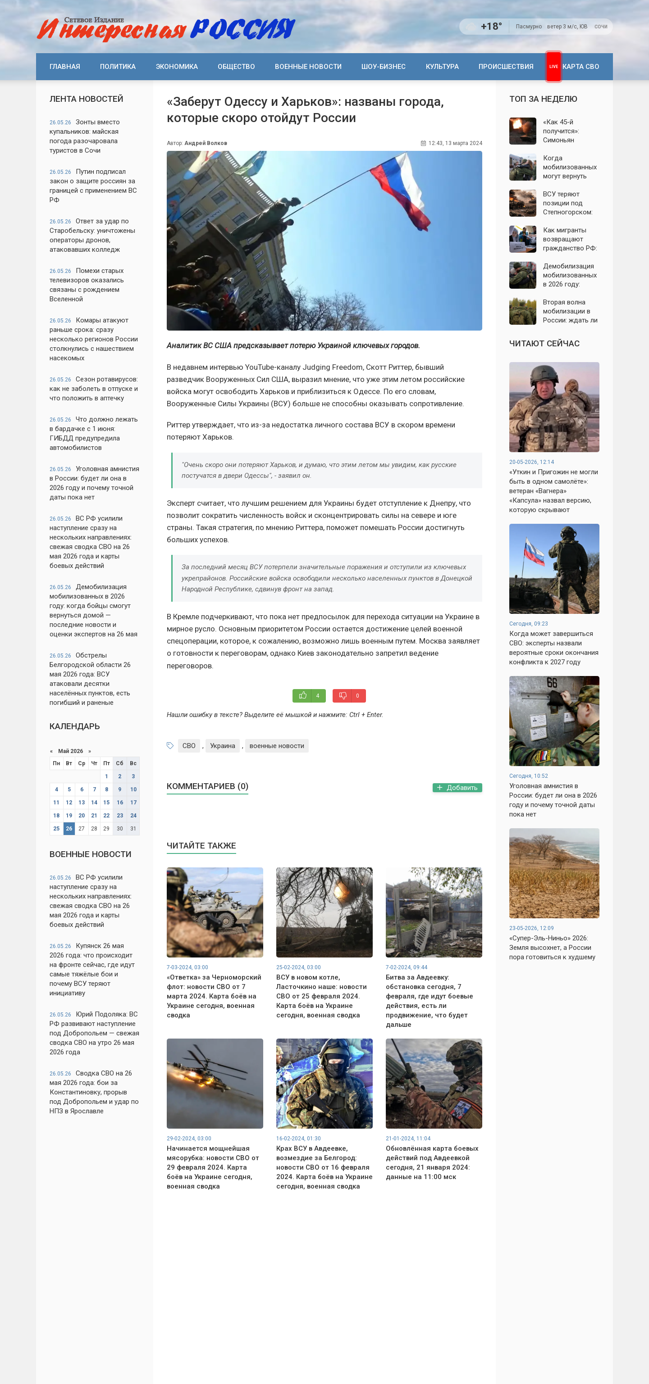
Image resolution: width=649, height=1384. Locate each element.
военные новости (277, 746)
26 (69, 829)
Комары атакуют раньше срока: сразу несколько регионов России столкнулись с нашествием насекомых (94, 339)
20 (81, 815)
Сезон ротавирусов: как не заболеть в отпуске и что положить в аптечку (94, 388)
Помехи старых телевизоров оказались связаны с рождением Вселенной (87, 285)
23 (120, 815)
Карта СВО (580, 67)
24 (133, 815)
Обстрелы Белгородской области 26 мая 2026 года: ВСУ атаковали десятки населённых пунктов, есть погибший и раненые (90, 679)
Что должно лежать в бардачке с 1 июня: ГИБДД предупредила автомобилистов (94, 433)
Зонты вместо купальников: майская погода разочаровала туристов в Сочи (85, 136)
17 (133, 802)
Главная (65, 67)
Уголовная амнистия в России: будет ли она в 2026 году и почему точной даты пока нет (94, 483)
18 (56, 815)
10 (133, 789)
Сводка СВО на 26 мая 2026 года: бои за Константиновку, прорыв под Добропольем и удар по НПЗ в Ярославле (94, 1092)
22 (106, 815)
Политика (118, 67)
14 (94, 802)
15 (106, 802)
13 (81, 802)
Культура (442, 67)
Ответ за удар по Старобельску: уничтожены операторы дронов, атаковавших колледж (92, 235)
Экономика (177, 67)
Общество (236, 67)
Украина (222, 746)
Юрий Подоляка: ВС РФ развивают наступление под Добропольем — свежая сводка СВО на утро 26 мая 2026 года (94, 1033)
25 (56, 829)
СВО (189, 746)
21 (94, 815)
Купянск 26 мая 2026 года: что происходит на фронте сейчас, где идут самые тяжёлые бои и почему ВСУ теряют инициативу (92, 969)
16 (120, 802)
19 (69, 815)
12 (69, 802)
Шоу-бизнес (383, 67)
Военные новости (308, 67)
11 (56, 802)
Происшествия (506, 67)
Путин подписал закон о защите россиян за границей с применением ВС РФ (93, 186)
